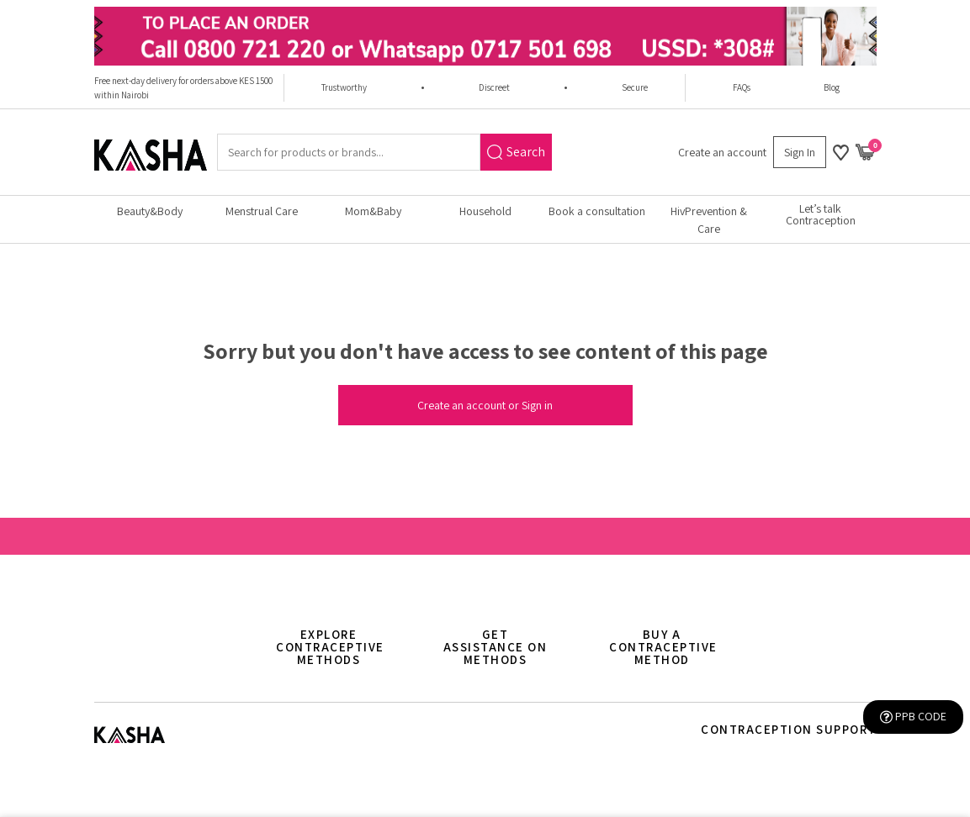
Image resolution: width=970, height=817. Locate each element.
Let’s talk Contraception (821, 214)
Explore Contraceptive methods (330, 646)
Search (516, 152)
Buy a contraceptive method (663, 646)
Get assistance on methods (495, 646)
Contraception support (789, 729)
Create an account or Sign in (485, 405)
